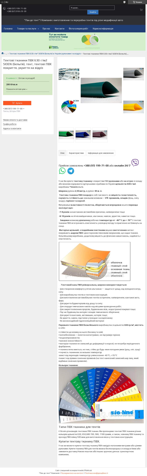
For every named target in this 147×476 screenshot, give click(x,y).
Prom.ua (88, 470)
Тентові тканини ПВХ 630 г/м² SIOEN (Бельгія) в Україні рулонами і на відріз (45, 53)
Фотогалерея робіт (78, 28)
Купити (19, 103)
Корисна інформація (103, 28)
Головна (8, 28)
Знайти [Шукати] (93, 12)
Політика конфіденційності (96, 473)
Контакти (59, 28)
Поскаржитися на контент (72, 473)
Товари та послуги (26, 28)
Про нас (46, 28)
